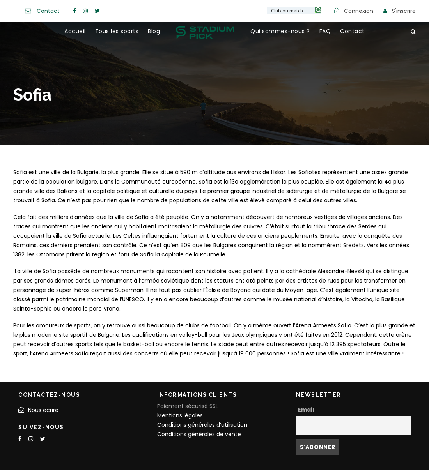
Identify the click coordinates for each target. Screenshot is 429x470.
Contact (48, 11)
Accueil (75, 31)
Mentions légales (180, 415)
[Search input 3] (294, 10)
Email (306, 409)
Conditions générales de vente (199, 434)
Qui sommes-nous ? (280, 31)
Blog (154, 31)
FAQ (325, 31)
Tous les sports (117, 31)
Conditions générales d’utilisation (202, 425)
